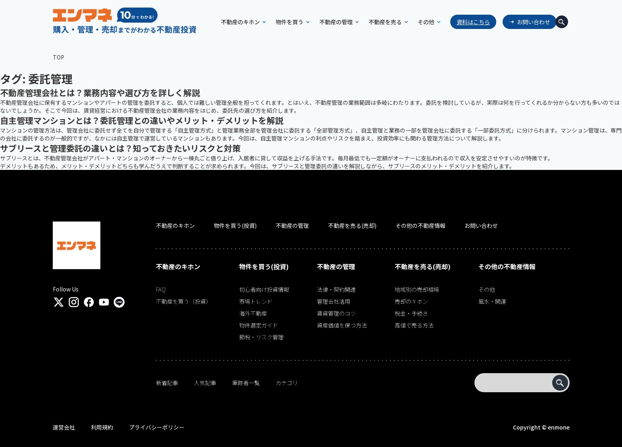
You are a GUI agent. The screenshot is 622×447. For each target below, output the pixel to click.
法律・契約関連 (336, 289)
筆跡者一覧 (246, 383)
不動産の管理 (292, 225)
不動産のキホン (175, 225)
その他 (486, 289)
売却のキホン (411, 301)
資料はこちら (464, 22)
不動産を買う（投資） (183, 301)
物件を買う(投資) (235, 225)
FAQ (161, 289)
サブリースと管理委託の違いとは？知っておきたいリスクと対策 (120, 148)
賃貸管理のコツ (336, 313)
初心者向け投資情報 (264, 289)
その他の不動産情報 (420, 225)
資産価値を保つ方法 (342, 325)
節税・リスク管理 (261, 337)
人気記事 (205, 383)
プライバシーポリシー (156, 427)
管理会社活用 (333, 301)
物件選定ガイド (258, 325)
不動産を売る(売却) (352, 225)
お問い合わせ (524, 22)
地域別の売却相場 (417, 289)
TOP (58, 57)
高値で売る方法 (414, 325)
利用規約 (102, 427)
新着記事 (167, 383)
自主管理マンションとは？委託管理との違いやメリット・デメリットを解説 (141, 120)
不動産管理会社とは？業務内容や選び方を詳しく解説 (100, 92)
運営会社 (64, 427)
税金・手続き (411, 313)
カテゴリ (287, 383)
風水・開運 (492, 301)
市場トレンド (256, 301)
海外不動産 (253, 313)
